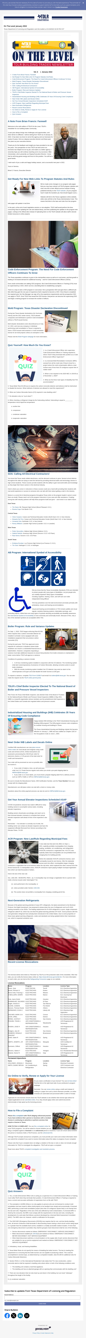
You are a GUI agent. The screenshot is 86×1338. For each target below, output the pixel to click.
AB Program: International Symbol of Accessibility (28, 88)
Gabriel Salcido (17, 533)
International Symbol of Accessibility (21, 615)
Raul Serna (16, 535)
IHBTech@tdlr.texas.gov (20, 772)
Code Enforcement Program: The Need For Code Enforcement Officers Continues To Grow (41, 79)
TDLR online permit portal (32, 678)
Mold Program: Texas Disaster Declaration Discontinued (30, 81)
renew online (51, 1089)
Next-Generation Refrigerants (21, 105)
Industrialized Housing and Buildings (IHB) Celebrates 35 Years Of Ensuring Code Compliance (42, 96)
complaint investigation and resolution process (40, 1149)
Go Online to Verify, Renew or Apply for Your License (29, 110)
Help (52, 1333)
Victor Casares (17, 517)
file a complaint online (41, 1126)
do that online (71, 1081)
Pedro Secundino (18, 531)
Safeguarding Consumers (38, 979)
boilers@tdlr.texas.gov (59, 675)
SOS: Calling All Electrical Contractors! (24, 86)
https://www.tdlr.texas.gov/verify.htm (50, 977)
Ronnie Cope (16, 509)
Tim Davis (15, 507)
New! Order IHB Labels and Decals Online (26, 99)
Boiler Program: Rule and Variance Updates (26, 90)
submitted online (30, 1100)
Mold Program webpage (26, 337)
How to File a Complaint (20, 112)
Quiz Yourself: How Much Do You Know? (25, 83)
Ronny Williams (17, 523)
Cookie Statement (61, 7)
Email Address (9, 1294)
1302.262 (36, 888)
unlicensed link (47, 1133)
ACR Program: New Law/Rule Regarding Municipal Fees (30, 103)
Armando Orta (17, 521)
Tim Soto (15, 545)
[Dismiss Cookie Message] (83, 2)
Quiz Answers (16, 114)
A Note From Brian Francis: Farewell (24, 75)
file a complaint (18, 1115)
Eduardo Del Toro (18, 519)
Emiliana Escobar (18, 543)
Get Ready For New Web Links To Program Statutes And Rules (32, 77)
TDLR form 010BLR (35, 675)
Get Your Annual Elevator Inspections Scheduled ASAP (30, 101)
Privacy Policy (36, 1333)
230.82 (35, 1233)
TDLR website (61, 191)
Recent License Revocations (21, 107)
